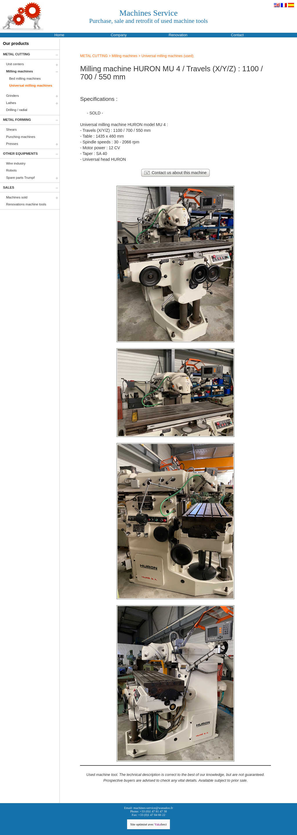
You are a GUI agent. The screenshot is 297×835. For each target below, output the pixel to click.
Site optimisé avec (148, 824)
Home (59, 35)
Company (119, 35)
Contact (237, 35)
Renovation (178, 35)
